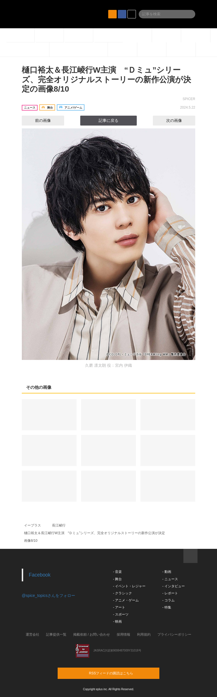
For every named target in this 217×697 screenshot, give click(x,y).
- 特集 (166, 607)
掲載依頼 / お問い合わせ (91, 634)
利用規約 (144, 634)
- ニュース (170, 579)
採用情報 (123, 634)
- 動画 (166, 572)
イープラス (32, 525)
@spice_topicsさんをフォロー (48, 595)
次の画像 (179, 120)
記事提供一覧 (56, 634)
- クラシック (122, 593)
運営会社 (32, 634)
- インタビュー (173, 586)
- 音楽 (117, 572)
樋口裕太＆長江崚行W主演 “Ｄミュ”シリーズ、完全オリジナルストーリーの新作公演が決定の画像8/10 (106, 79)
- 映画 (117, 621)
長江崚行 (59, 525)
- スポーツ (121, 614)
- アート (119, 607)
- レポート (170, 593)
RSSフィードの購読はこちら (119, 673)
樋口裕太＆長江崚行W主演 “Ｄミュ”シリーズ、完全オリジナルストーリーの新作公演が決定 (94, 533)
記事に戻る (108, 120)
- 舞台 (117, 579)
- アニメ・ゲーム (126, 600)
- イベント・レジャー (129, 586)
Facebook (40, 575)
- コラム (168, 600)
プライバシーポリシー (174, 634)
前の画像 (38, 120)
